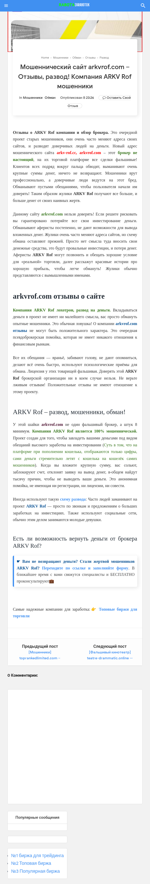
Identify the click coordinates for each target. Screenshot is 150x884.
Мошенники (33, 97)
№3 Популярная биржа (35, 871)
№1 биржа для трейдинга (37, 855)
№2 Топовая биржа (31, 863)
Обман (50, 97)
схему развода (73, 499)
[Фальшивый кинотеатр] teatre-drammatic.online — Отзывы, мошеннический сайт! (110, 658)
